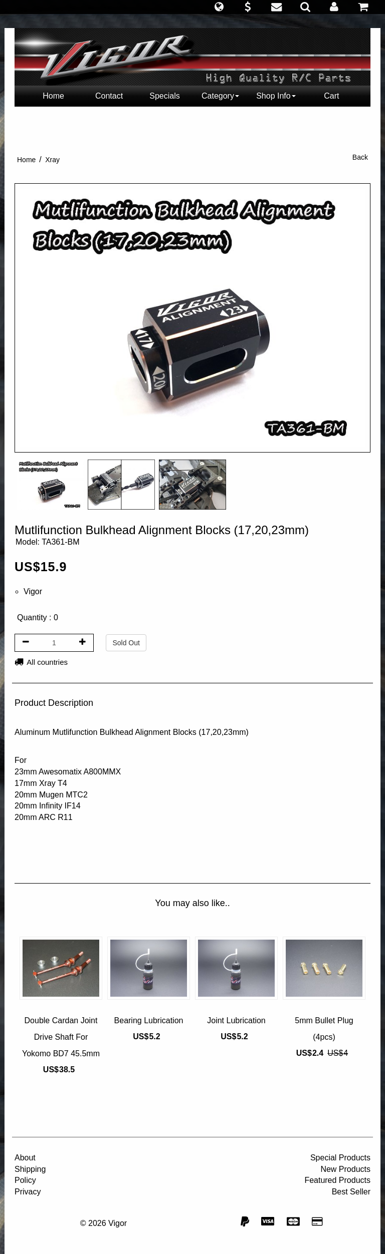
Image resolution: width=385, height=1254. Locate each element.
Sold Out (125, 643)
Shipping (30, 1169)
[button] (219, 7)
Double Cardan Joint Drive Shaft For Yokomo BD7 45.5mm (61, 1037)
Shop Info (276, 96)
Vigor (33, 591)
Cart (331, 96)
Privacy (28, 1191)
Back (360, 157)
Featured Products (337, 1180)
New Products (345, 1169)
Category (220, 96)
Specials (164, 96)
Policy (25, 1180)
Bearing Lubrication (148, 1020)
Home (53, 96)
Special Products (340, 1157)
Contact (109, 96)
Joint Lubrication (236, 1020)
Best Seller (351, 1191)
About (25, 1157)
